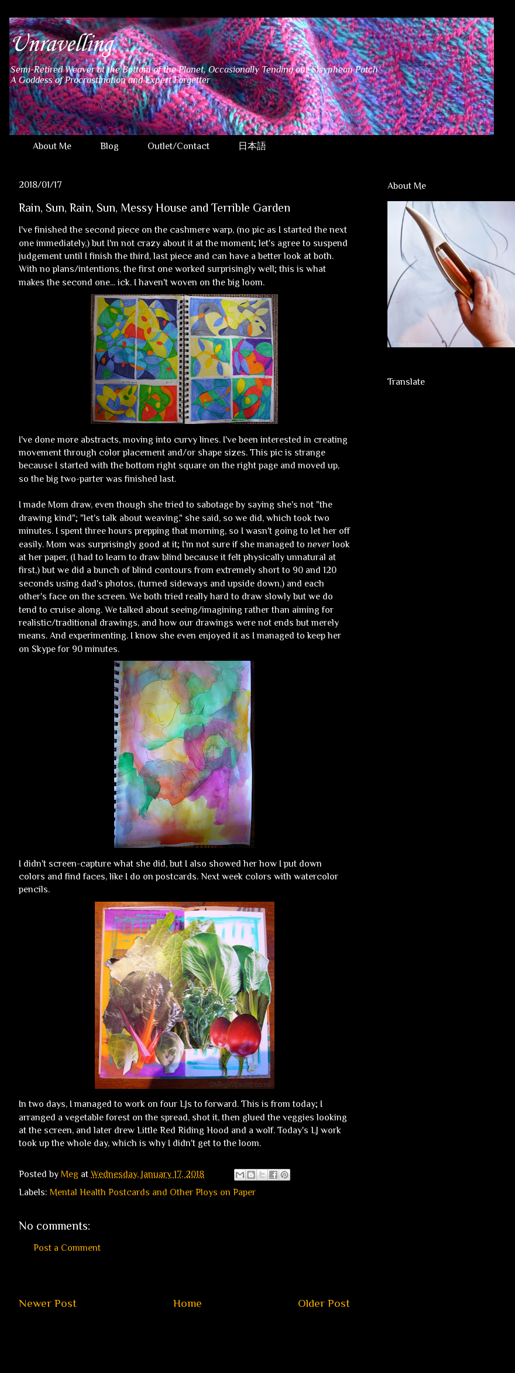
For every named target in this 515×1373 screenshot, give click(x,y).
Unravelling (60, 44)
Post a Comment (67, 1248)
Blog (109, 146)
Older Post (324, 1303)
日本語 (252, 146)
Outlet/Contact (178, 146)
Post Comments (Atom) (212, 1338)
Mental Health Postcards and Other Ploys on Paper (153, 1192)
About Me (52, 146)
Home (187, 1303)
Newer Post (48, 1303)
